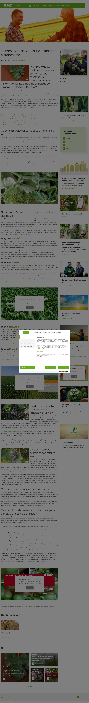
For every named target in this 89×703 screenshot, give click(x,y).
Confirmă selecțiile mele (27, 367)
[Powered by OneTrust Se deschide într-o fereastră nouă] (64, 372)
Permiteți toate (63, 367)
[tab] (27, 337)
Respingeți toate (50, 367)
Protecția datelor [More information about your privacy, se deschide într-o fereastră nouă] (40, 351)
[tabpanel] (52, 348)
